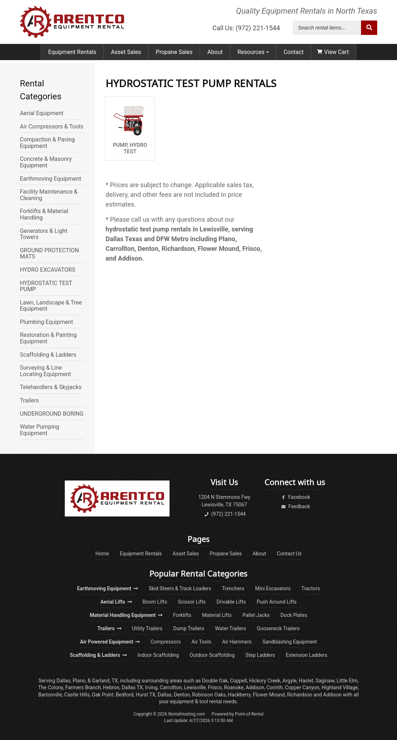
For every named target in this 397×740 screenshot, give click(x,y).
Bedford (125, 695)
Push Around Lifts (277, 602)
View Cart (333, 54)
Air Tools (201, 642)
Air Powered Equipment (110, 642)
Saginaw (325, 680)
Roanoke (233, 687)
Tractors (310, 588)
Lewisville (195, 687)
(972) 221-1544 (224, 514)
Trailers (29, 400)
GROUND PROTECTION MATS (49, 253)
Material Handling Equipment (126, 615)
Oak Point (102, 695)
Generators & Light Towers (43, 234)
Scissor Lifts (192, 602)
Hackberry (239, 695)
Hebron (111, 687)
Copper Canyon (302, 687)
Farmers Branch (83, 687)
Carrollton (171, 687)
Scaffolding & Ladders (48, 355)
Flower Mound (269, 695)
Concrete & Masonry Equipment (46, 162)
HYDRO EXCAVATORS (47, 270)
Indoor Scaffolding (158, 655)
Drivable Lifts (231, 602)
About (215, 54)
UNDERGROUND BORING (52, 414)
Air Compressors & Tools (51, 126)
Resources (253, 54)
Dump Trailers (188, 628)
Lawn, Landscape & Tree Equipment (51, 305)
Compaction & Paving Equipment (47, 142)
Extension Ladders (306, 655)
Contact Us (289, 553)
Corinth (274, 687)
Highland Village (339, 687)
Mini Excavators (273, 588)
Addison (255, 687)
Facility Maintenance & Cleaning (48, 195)
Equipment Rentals (72, 54)
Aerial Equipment (41, 113)
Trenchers (233, 588)
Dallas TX (132, 687)
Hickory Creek (264, 680)
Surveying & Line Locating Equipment (45, 371)
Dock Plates (293, 615)
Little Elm (347, 680)
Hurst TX (145, 695)
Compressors (165, 642)
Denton (182, 695)
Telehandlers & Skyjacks (50, 387)
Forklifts (182, 615)
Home (102, 553)
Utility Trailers (147, 628)
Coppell (238, 680)
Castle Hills (77, 695)
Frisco (215, 687)
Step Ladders (260, 655)
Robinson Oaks (209, 695)
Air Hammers (237, 642)
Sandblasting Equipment (289, 642)
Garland (101, 680)
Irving (151, 687)
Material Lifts (217, 615)
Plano (79, 680)
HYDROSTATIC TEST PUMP (46, 286)
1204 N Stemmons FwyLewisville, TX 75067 (224, 500)
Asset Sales (126, 54)
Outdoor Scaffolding (212, 655)
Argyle (290, 680)
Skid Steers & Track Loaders (180, 588)
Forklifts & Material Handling (44, 214)
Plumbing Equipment (46, 322)
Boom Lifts (155, 602)
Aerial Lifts (116, 602)
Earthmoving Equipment (50, 179)
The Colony (50, 687)
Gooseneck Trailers (278, 628)
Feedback (295, 506)
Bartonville (50, 695)
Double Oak (214, 680)
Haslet (306, 680)
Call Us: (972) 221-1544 (246, 29)
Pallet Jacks (256, 615)
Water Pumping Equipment (39, 430)
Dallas (63, 680)
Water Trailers (230, 628)
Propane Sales (174, 54)
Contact (294, 54)
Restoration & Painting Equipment (48, 338)
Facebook (295, 497)
